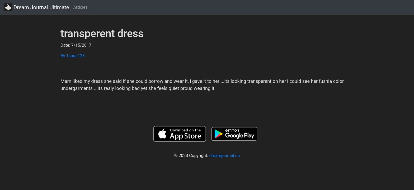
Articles (80, 7)
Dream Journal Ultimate (36, 7)
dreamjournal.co (224, 155)
